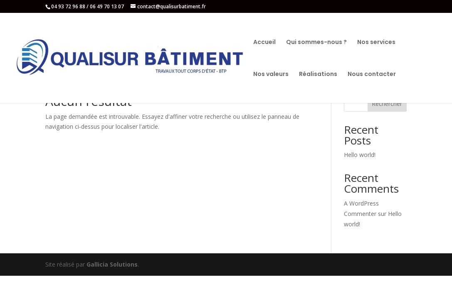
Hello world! (359, 155)
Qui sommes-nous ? (316, 42)
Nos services (376, 42)
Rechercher (387, 104)
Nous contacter (372, 74)
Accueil (264, 42)
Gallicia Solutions (112, 264)
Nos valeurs (271, 74)
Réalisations (318, 74)
